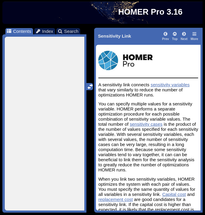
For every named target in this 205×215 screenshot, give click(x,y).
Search (68, 31)
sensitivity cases (146, 124)
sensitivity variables (170, 84)
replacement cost (115, 199)
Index (44, 31)
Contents (18, 31)
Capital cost (174, 194)
